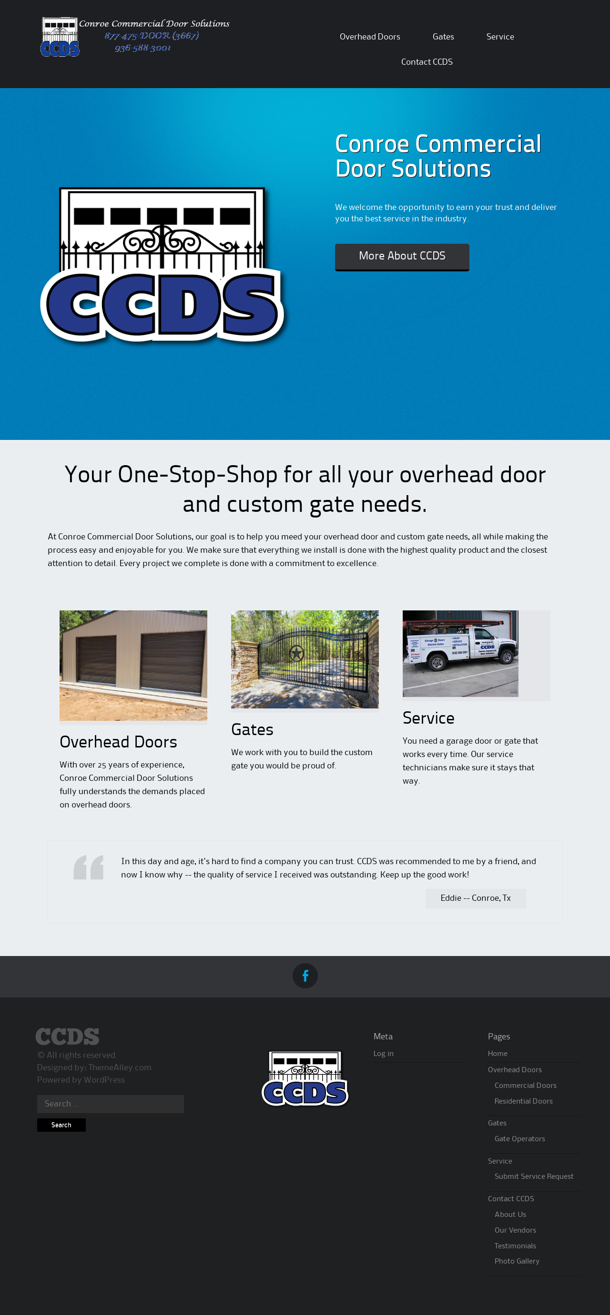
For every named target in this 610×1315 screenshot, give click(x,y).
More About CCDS (402, 256)
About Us (510, 1215)
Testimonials (515, 1246)
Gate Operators (520, 1139)
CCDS (67, 1038)
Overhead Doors (370, 37)
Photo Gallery (517, 1261)
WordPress (104, 1080)
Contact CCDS (427, 62)
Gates (443, 37)
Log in (384, 1054)
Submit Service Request (534, 1177)
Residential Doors (524, 1101)
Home (498, 1054)
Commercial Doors (526, 1086)
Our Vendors (515, 1230)
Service (500, 37)
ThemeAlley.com (120, 1068)
